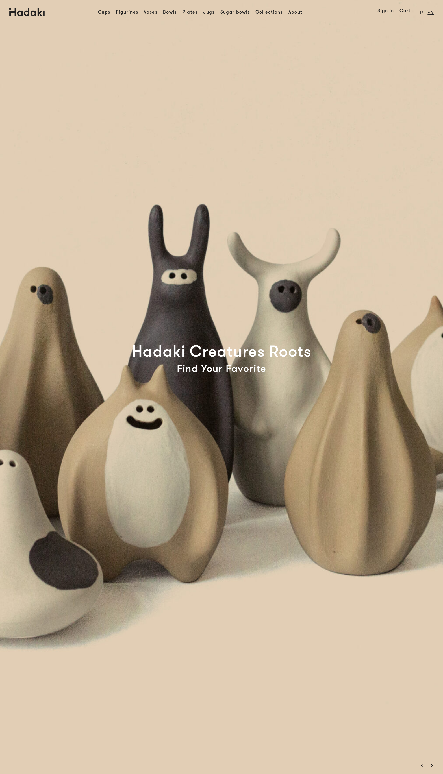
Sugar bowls (235, 12)
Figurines (127, 12)
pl (423, 13)
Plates (190, 12)
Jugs (208, 12)
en (430, 13)
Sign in (385, 11)
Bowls (170, 12)
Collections (269, 12)
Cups (104, 12)
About (295, 12)
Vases (150, 12)
